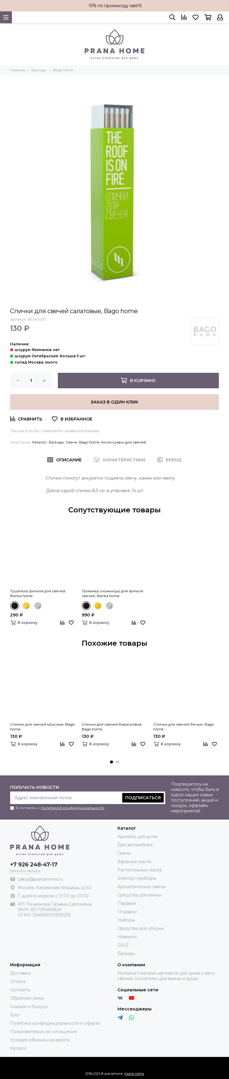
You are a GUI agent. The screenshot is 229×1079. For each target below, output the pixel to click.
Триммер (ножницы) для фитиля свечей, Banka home (112, 593)
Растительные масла (139, 870)
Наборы (126, 920)
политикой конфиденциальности (72, 808)
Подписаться (143, 797)
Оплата (18, 981)
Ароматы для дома (137, 836)
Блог (15, 1015)
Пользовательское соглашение (43, 1031)
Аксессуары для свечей (123, 442)
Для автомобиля (135, 845)
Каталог (39, 442)
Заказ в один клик (114, 402)
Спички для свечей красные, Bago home (42, 726)
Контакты (20, 990)
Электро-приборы (136, 878)
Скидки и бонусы (28, 1006)
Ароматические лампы (141, 886)
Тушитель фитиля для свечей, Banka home (38, 593)
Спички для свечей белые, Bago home (183, 726)
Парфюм (126, 903)
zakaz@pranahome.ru (40, 879)
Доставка (20, 973)
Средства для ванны (139, 895)
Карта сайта (134, 1074)
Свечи (71, 442)
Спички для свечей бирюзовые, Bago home (112, 726)
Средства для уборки (140, 928)
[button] (111, 761)
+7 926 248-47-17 (34, 864)
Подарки (127, 911)
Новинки (127, 936)
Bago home (89, 442)
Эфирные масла (134, 861)
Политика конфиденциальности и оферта (55, 1023)
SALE (123, 945)
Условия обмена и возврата (39, 1040)
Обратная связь (27, 998)
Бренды (56, 442)
